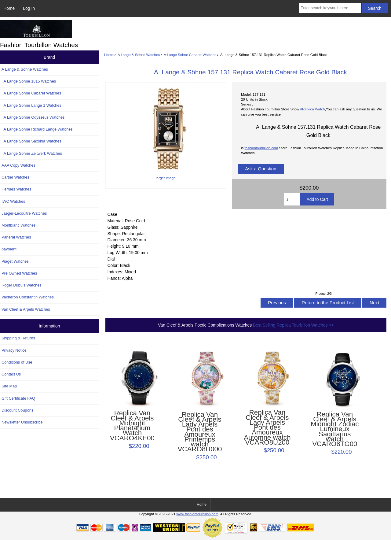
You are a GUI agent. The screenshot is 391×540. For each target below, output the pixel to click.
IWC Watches (13, 201)
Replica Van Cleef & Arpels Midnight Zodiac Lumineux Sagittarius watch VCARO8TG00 (335, 429)
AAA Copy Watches (18, 165)
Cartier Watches (15, 177)
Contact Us (11, 374)
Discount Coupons (17, 410)
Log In (29, 8)
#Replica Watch (312, 109)
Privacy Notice (14, 350)
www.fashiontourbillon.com (197, 514)
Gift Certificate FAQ (18, 398)
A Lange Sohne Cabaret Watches (190, 55)
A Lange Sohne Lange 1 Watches (31, 105)
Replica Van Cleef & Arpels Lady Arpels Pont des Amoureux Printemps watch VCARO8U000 (200, 432)
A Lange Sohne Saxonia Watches (31, 141)
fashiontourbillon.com (261, 148)
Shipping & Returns (18, 338)
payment (9, 249)
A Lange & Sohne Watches (139, 55)
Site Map (9, 386)
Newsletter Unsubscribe (22, 422)
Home (9, 8)
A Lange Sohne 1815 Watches (29, 81)
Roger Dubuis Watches (22, 285)
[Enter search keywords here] (330, 8)
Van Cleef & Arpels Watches (26, 309)
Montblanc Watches (19, 225)
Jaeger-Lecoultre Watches (24, 213)
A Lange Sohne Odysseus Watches (33, 117)
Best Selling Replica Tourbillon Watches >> (293, 325)
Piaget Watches (15, 261)
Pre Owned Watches (19, 273)
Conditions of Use (17, 362)
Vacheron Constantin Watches (28, 297)
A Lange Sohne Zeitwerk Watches (32, 153)
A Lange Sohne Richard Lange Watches (37, 129)
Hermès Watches (16, 189)
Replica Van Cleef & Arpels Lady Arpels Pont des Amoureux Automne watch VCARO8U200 (267, 427)
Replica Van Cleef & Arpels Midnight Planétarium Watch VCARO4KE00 (132, 425)
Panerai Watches (16, 237)
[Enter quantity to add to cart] (292, 199)
